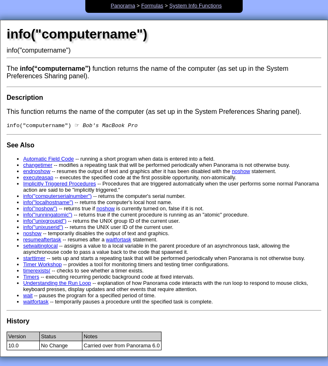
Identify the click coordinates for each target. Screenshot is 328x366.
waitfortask (118, 240)
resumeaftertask (42, 240)
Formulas (152, 5)
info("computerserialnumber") (57, 197)
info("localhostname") (48, 203)
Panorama (123, 5)
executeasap (38, 178)
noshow (241, 172)
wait (28, 296)
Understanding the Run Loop (57, 284)
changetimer (37, 166)
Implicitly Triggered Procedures (59, 184)
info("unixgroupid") (44, 222)
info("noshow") (40, 209)
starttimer (34, 259)
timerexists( (36, 271)
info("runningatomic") (47, 215)
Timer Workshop (42, 265)
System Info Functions (195, 5)
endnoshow (36, 172)
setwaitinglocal (40, 246)
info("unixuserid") (43, 228)
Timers (31, 277)
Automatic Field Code (48, 160)
